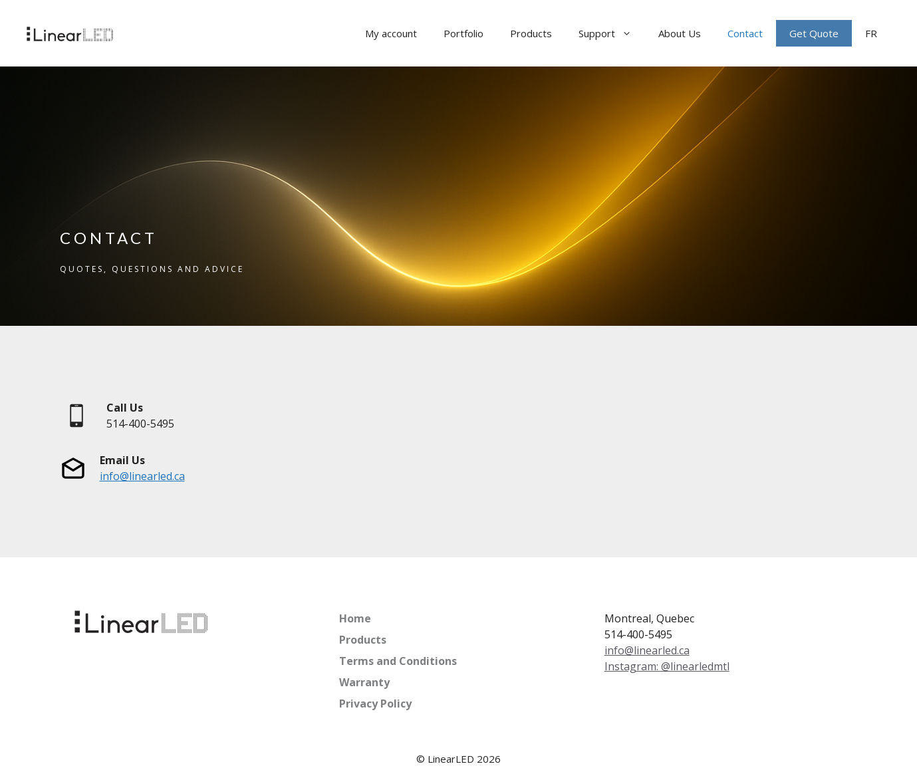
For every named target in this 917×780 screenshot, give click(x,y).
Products (531, 33)
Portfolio (463, 33)
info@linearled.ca (142, 476)
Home (355, 618)
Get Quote (814, 33)
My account (391, 33)
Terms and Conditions (398, 661)
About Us (679, 33)
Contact (745, 33)
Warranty (364, 682)
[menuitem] (871, 33)
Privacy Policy (375, 703)
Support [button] (612, 33)
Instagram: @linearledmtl (666, 666)
